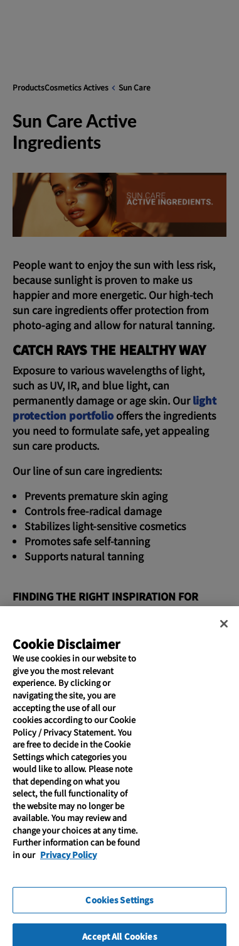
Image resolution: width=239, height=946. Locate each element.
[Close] (224, 631)
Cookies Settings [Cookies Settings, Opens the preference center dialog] (119, 907)
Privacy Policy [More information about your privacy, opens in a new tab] (68, 861)
